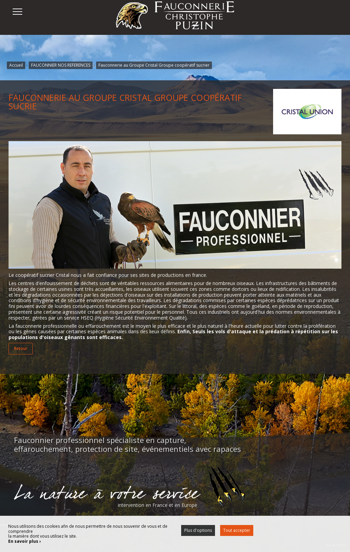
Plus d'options (198, 530)
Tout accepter (236, 530)
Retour (20, 348)
